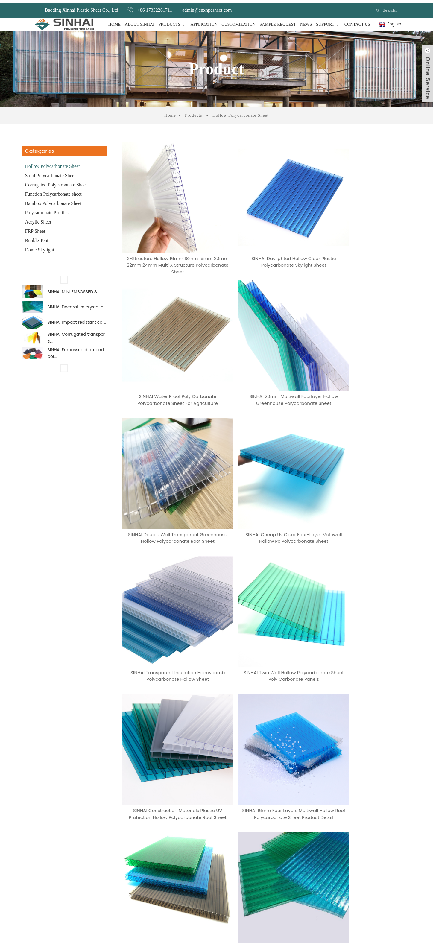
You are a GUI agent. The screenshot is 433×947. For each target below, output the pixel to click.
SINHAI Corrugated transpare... (76, 344)
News (306, 21)
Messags (71, 800)
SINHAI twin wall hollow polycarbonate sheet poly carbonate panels (267, 486)
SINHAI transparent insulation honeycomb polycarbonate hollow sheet (168, 489)
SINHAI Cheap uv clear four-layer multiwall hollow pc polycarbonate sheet (366, 366)
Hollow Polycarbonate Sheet (240, 112)
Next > (361, 639)
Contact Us (357, 21)
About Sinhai (139, 21)
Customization (238, 21)
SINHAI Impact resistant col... (77, 326)
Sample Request (277, 21)
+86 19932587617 (305, 892)
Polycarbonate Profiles (47, 209)
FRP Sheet (35, 228)
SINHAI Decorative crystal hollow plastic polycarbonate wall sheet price (365, 608)
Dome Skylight (39, 247)
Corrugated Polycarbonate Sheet (56, 182)
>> (377, 639)
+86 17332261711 (154, 7)
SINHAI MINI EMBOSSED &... (74, 290)
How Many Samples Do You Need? (99, 776)
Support (328, 22)
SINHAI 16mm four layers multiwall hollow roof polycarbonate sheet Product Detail (169, 611)
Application (203, 21)
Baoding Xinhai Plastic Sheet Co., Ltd (81, 7)
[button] (64, 277)
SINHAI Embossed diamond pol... (76, 361)
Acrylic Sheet (38, 219)
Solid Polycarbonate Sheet (50, 172)
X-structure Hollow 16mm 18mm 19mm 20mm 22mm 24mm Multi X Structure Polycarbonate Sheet (169, 244)
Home (114, 21)
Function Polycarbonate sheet (53, 191)
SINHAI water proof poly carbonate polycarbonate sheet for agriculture (366, 241)
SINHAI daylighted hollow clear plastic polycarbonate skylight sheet (267, 241)
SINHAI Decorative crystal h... (77, 308)
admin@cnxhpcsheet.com (207, 7)
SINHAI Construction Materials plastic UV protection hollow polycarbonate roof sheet (366, 489)
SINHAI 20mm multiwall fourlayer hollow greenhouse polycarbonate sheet (168, 366)
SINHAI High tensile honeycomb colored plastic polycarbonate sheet (267, 608)
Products (172, 22)
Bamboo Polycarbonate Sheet (53, 200)
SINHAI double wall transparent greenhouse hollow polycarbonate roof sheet (267, 366)
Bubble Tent (36, 237)
